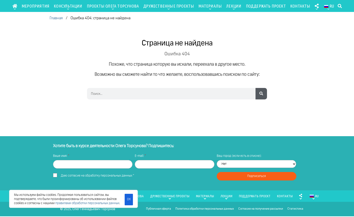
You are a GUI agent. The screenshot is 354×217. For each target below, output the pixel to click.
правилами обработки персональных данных (87, 203)
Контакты (300, 5)
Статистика (295, 209)
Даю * (97, 175)
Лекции (233, 7)
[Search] (261, 93)
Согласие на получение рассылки (260, 209)
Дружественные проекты (168, 7)
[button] (339, 6)
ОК (129, 199)
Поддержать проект (266, 5)
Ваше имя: (60, 156)
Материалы (210, 7)
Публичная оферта (157, 209)
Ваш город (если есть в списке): (239, 156)
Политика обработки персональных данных (204, 209)
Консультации (68, 7)
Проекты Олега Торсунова (113, 7)
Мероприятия (35, 5)
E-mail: (140, 156)
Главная (56, 18)
